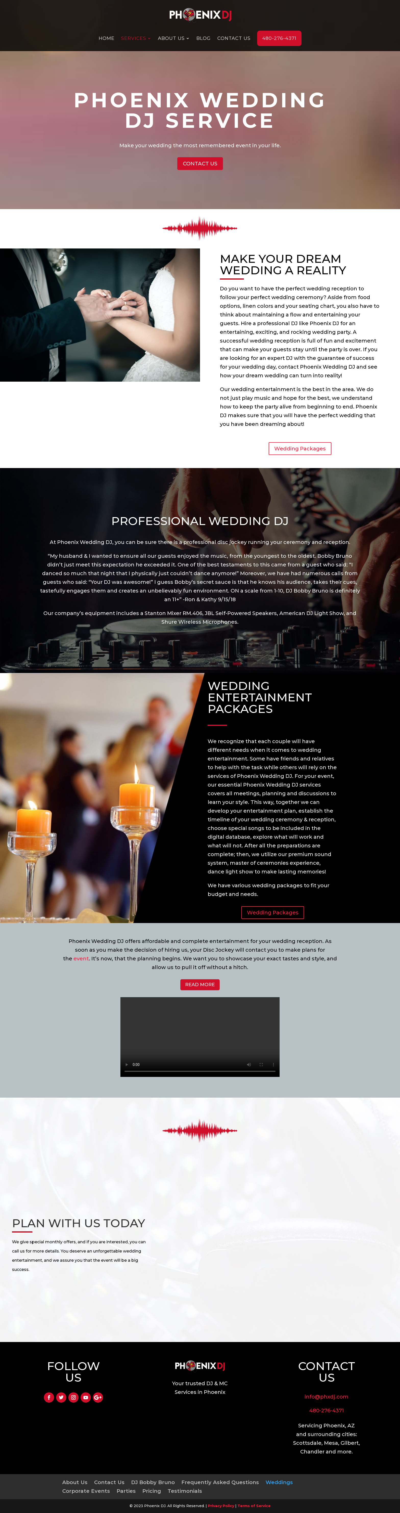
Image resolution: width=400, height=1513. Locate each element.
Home (107, 38)
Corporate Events (86, 1491)
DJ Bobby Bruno (153, 1482)
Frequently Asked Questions (220, 1482)
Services (133, 38)
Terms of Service (254, 1506)
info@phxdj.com (326, 1397)
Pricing (151, 1491)
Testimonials (185, 1491)
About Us (171, 38)
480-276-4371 (279, 38)
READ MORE (200, 984)
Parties (126, 1491)
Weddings (279, 1482)
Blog (203, 38)
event (81, 958)
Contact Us (234, 38)
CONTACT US (200, 164)
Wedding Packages (300, 449)
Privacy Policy (221, 1506)
